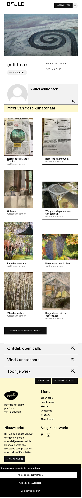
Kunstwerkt (15, 412)
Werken (45, 406)
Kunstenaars (47, 402)
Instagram (49, 434)
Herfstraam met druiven (58, 263)
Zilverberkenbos (15, 313)
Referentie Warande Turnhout (18, 160)
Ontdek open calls (24, 348)
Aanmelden (63, 5)
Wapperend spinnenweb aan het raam (58, 212)
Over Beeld (47, 419)
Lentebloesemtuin (16, 263)
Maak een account (64, 380)
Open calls (47, 397)
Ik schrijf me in (15, 459)
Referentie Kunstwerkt (57, 158)
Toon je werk (19, 371)
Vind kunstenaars (23, 360)
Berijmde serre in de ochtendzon (55, 314)
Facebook (43, 434)
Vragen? (45, 414)
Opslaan (18, 72)
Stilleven (11, 211)
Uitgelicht (46, 410)
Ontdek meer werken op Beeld (25, 330)
